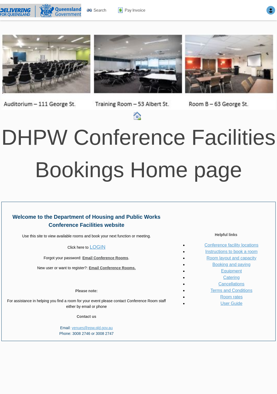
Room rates (231, 297)
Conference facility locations (231, 245)
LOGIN (97, 247)
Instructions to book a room (231, 251)
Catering (231, 277)
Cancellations (232, 284)
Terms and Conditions (231, 290)
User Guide (231, 303)
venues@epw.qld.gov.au (92, 328)
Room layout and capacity (231, 258)
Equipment (231, 271)
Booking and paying (231, 264)
